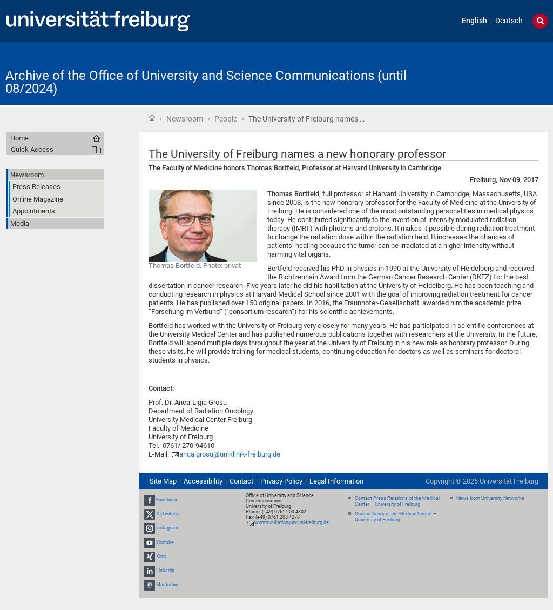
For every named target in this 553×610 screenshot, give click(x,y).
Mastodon (167, 584)
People (225, 119)
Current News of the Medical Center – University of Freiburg (395, 516)
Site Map (163, 481)
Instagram (167, 528)
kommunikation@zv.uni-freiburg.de (291, 522)
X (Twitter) (167, 514)
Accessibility (203, 481)
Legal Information (336, 481)
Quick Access (32, 149)
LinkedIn (165, 570)
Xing (161, 556)
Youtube (165, 542)
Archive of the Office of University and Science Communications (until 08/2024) (206, 82)
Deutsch (509, 20)
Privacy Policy (281, 481)
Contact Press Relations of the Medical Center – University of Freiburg (397, 501)
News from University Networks (490, 498)
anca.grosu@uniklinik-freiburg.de (229, 454)
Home (152, 118)
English (474, 20)
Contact (241, 481)
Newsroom (184, 119)
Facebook (167, 499)
